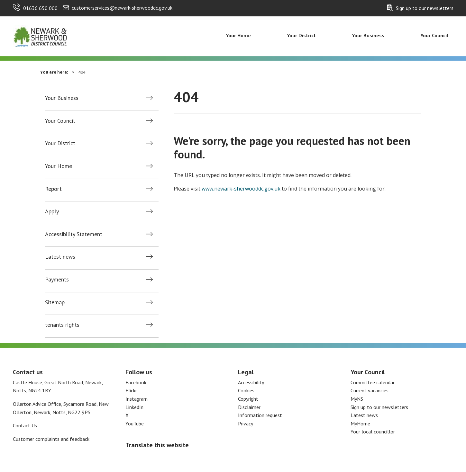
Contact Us (25, 425)
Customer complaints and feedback (51, 439)
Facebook (135, 382)
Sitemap (55, 302)
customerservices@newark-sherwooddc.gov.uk (122, 7)
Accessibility (251, 382)
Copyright (248, 399)
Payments (57, 279)
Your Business (368, 35)
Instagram (136, 399)
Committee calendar (373, 382)
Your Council (434, 35)
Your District (301, 35)
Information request (260, 415)
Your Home (238, 35)
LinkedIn (134, 407)
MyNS (357, 399)
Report (53, 188)
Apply (52, 211)
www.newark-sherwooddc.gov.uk (241, 188)
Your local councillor (373, 431)
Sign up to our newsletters (424, 8)
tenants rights (62, 324)
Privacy (245, 423)
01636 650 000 (40, 8)
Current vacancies (369, 390)
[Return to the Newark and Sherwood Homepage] (40, 35)
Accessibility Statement (73, 234)
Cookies (246, 390)
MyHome (360, 423)
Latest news (60, 256)
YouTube (134, 423)
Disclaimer (249, 407)
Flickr (131, 390)
